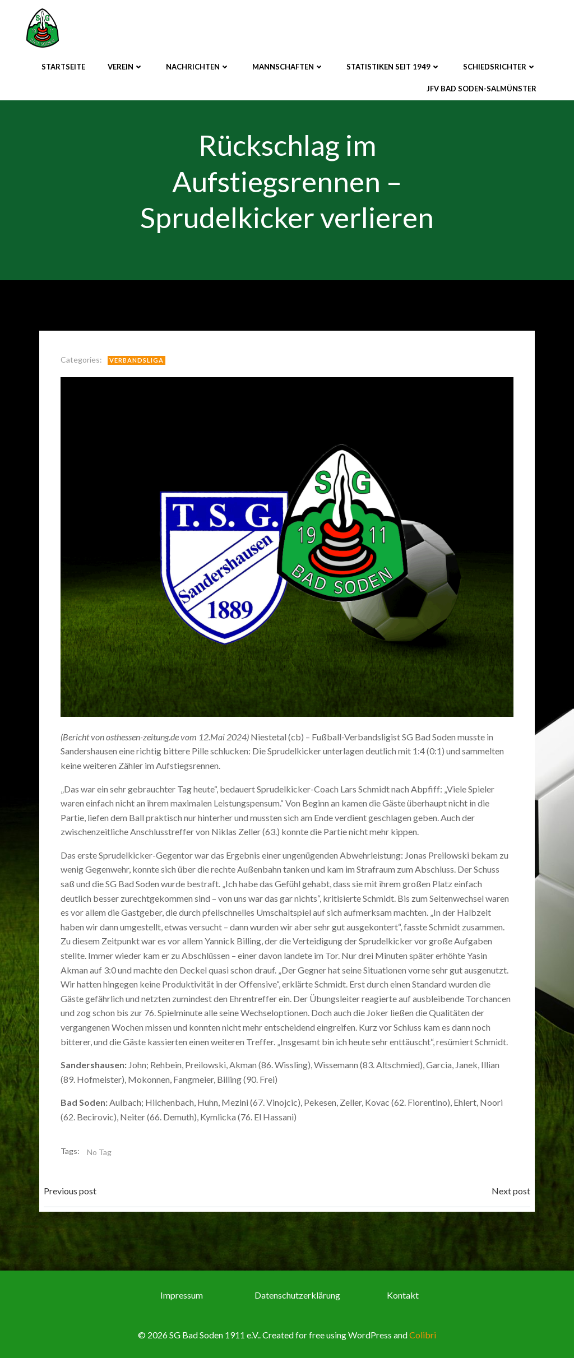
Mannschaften (288, 66)
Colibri (422, 1334)
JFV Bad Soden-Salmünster (481, 88)
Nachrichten (198, 66)
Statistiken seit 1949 (393, 66)
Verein (126, 66)
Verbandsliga (136, 360)
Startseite (63, 66)
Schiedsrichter (499, 66)
